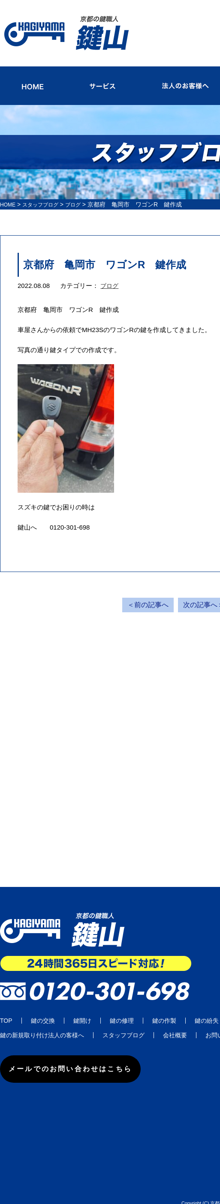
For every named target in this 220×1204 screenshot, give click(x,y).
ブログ (110, 274)
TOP (6, 1009)
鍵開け (82, 1009)
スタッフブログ (46, 193)
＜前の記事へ (148, 593)
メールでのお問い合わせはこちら (86, 1058)
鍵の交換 (43, 1009)
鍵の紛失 (207, 1009)
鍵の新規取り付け (24, 1024)
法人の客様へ (66, 1024)
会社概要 (175, 1024)
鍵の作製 (164, 1009)
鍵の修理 (122, 1009)
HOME (9, 193)
